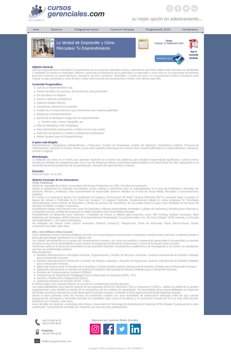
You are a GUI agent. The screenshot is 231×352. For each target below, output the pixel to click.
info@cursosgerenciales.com (56, 341)
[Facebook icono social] (108, 329)
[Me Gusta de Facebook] (179, 332)
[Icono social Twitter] (122, 329)
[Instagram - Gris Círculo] (169, 8)
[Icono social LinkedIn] (135, 329)
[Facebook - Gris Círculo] (177, 8)
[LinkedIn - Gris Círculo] (194, 8)
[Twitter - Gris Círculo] (186, 8)
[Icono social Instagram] (95, 329)
